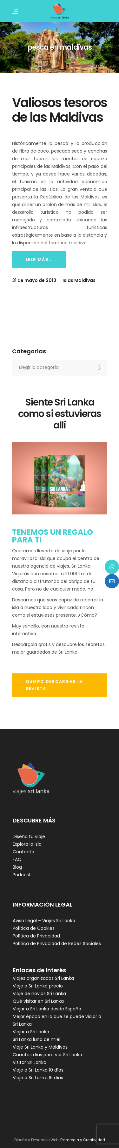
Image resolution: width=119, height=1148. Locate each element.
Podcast (22, 875)
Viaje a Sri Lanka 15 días (38, 1077)
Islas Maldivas (79, 280)
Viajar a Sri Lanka (31, 1032)
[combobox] (59, 368)
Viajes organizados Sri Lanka (43, 978)
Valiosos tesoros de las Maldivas (59, 110)
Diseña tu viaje (29, 836)
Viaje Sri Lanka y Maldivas (40, 1047)
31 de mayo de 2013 (34, 280)
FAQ (17, 859)
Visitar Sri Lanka (29, 1062)
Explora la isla (27, 844)
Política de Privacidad (36, 936)
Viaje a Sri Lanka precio (38, 986)
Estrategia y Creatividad (82, 1140)
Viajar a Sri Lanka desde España (47, 1009)
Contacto (23, 852)
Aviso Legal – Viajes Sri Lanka (44, 920)
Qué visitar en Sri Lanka (38, 1001)
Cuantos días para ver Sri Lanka (47, 1054)
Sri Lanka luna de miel (36, 1039)
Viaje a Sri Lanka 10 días (38, 1070)
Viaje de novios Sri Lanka (39, 993)
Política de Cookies (34, 928)
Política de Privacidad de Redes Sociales (57, 943)
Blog (17, 867)
